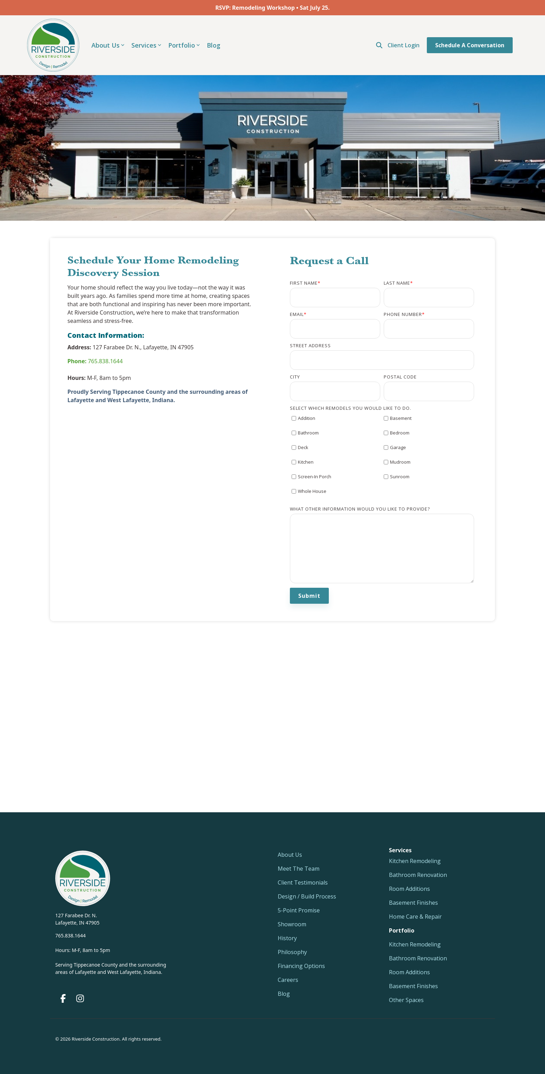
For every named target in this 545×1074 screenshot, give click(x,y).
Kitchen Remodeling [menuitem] (415, 861)
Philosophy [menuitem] (292, 952)
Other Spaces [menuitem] (406, 1000)
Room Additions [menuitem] (409, 889)
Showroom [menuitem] (292, 924)
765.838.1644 (95, 361)
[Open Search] (379, 45)
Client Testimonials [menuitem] (303, 882)
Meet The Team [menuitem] (298, 868)
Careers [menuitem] (288, 980)
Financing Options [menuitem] (301, 966)
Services (146, 45)
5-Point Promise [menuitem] (299, 910)
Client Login (404, 45)
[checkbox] (382, 458)
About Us (107, 45)
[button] (64, 999)
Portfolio (184, 45)
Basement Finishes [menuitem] (413, 902)
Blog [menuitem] (284, 994)
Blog (213, 45)
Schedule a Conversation (469, 45)
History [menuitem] (287, 938)
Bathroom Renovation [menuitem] (418, 875)
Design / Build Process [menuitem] (307, 896)
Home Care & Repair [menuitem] (415, 916)
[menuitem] (401, 930)
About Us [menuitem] (290, 855)
